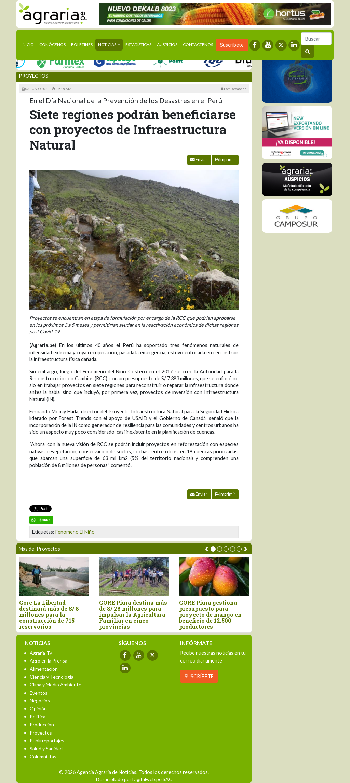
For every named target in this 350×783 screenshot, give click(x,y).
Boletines (82, 44)
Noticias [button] (107, 44)
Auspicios (167, 44)
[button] (213, 549)
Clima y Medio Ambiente (55, 684)
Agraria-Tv (41, 653)
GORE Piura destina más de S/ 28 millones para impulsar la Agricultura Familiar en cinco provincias (133, 615)
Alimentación (44, 669)
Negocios (40, 700)
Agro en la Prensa (48, 661)
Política (37, 717)
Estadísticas (138, 44)
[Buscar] (316, 38)
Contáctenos (198, 44)
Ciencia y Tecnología (51, 677)
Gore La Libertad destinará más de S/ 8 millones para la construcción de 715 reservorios (49, 615)
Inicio (29, 44)
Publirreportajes (47, 740)
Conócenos (52, 44)
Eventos (39, 693)
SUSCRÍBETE (199, 676)
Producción (42, 724)
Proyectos (33, 76)
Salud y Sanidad (46, 748)
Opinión (38, 708)
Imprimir (225, 159)
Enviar (198, 159)
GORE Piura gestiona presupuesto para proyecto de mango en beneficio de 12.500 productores (210, 615)
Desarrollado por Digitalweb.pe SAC (134, 779)
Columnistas (43, 756)
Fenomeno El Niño (75, 532)
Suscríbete (232, 45)
